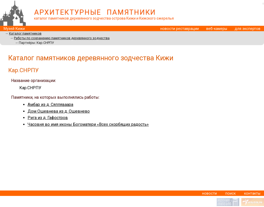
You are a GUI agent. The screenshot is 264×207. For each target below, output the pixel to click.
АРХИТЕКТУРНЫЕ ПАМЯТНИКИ (95, 12)
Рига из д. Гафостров (48, 117)
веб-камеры (216, 29)
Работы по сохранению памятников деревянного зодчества (62, 38)
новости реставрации (179, 29)
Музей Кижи (14, 29)
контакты (252, 193)
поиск (230, 193)
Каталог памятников (25, 33)
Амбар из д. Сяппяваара (50, 104)
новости (209, 193)
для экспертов (247, 29)
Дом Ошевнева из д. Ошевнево (59, 111)
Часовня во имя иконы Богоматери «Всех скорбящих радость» (88, 124)
